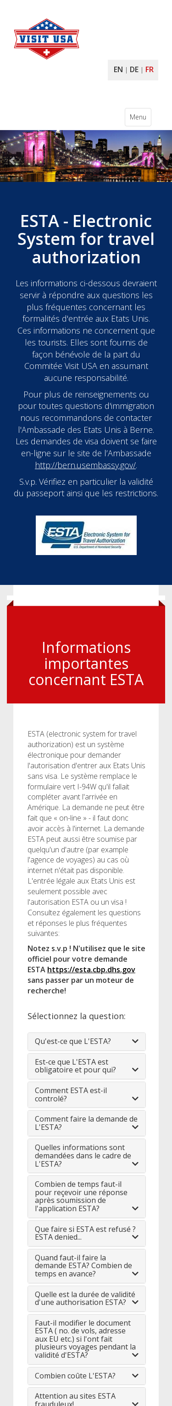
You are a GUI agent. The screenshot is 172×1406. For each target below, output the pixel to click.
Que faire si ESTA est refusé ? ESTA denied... (85, 1233)
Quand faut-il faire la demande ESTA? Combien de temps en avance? (83, 1266)
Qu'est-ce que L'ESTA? (73, 1041)
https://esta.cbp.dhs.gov (91, 969)
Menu (140, 119)
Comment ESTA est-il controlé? (71, 1094)
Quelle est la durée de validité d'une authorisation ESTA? (85, 1298)
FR (149, 69)
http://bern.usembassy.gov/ (85, 465)
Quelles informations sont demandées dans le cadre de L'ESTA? (83, 1155)
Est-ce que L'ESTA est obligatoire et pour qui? (75, 1066)
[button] (13, 156)
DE (134, 69)
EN (118, 69)
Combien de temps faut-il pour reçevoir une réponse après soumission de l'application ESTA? (81, 1196)
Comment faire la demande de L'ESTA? (86, 1123)
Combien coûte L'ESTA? (75, 1376)
